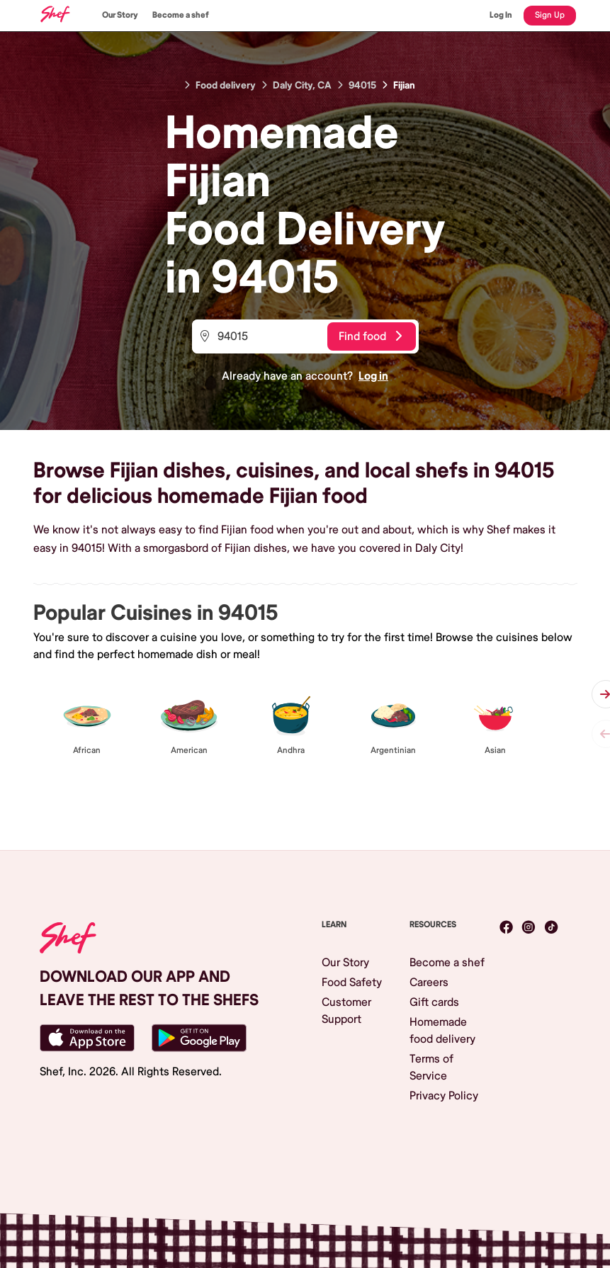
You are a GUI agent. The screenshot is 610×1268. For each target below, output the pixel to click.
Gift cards (434, 1002)
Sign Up (550, 15)
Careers (429, 982)
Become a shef (180, 15)
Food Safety (352, 982)
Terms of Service (431, 1067)
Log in (373, 376)
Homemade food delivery (442, 1030)
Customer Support (346, 1010)
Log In (501, 15)
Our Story (120, 15)
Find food (370, 336)
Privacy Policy (444, 1096)
